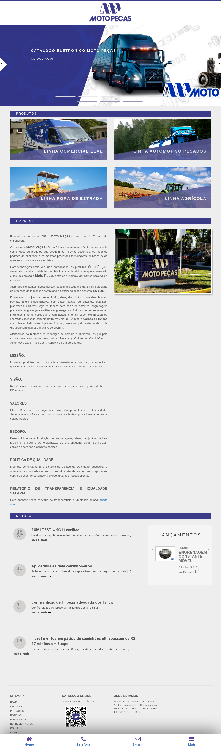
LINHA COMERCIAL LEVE (73, 151)
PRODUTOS (17, 711)
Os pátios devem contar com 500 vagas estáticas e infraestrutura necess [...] (80, 649)
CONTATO (16, 728)
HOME (13, 702)
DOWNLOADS (18, 719)
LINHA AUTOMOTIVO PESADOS (170, 151)
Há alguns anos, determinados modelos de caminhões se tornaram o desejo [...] (82, 535)
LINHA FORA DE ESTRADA (72, 198)
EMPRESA (16, 706)
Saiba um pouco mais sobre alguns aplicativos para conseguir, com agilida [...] (81, 571)
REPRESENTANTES (21, 724)
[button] (16, 82)
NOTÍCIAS (16, 715)
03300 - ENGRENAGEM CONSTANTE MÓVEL (193, 554)
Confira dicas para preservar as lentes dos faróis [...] (64, 607)
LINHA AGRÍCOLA (186, 198)
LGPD (13, 732)
